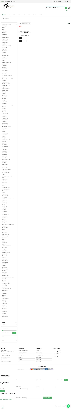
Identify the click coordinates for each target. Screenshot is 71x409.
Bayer (3, 49)
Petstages (4, 217)
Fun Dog (3, 116)
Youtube (55, 354)
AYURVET (4, 47)
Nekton (3, 171)
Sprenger (4, 267)
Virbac (3, 300)
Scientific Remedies (6, 245)
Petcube (4, 208)
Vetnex (3, 295)
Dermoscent (4, 82)
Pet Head (4, 197)
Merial (3, 162)
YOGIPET (4, 311)
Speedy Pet (4, 262)
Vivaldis (3, 303)
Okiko (3, 180)
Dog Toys (22, 31)
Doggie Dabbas (5, 85)
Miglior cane (4, 164)
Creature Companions (6, 78)
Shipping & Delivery (39, 355)
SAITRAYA (4, 237)
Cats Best (4, 65)
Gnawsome (4, 124)
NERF (3, 174)
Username (18, 380)
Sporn (3, 264)
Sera (3, 249)
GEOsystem (4, 119)
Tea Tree (4, 272)
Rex (3, 229)
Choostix (4, 72)
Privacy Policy (38, 361)
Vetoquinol (4, 296)
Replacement (38, 350)
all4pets (4, 31)
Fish (29, 14)
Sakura (3, 239)
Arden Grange (5, 37)
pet (3, 192)
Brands (34, 14)
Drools (3, 96)
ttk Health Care (5, 282)
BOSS (3, 60)
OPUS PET (4, 182)
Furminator (4, 118)
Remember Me (60, 380)
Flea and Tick (30, 31)
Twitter (57, 351)
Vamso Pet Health (5, 288)
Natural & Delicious (6, 169)
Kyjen (3, 147)
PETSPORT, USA (5, 214)
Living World (4, 149)
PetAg (3, 204)
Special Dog (4, 260)
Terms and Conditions (22, 352)
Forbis (3, 111)
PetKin (3, 209)
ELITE (3, 100)
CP (2, 77)
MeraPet (4, 161)
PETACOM (4, 203)
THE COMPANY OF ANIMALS (7, 277)
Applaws (4, 34)
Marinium (4, 154)
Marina (3, 152)
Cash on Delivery (22, 355)
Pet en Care (4, 195)
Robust (3, 231)
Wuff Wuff (4, 310)
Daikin (3, 80)
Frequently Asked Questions (23, 350)
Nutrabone (4, 179)
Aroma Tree (4, 40)
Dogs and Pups (5, 88)
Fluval (3, 110)
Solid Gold (4, 259)
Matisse (3, 156)
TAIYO (3, 270)
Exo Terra (4, 103)
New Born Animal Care (6, 175)
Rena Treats (4, 227)
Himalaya (4, 133)
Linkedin (55, 356)
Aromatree (4, 42)
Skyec (3, 254)
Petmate (4, 211)
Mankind (4, 151)
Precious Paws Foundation (7, 224)
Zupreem (4, 315)
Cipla (3, 73)
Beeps (3, 52)
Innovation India (5, 139)
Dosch (3, 93)
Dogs (14, 14)
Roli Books (4, 232)
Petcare (3, 206)
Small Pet (4, 255)
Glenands (4, 123)
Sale (3, 240)
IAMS (3, 136)
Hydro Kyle (4, 134)
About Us (20, 359)
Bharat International (6, 54)
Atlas (3, 44)
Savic (3, 244)
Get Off (3, 121)
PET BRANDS (4, 194)
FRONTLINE (4, 115)
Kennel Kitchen (5, 146)
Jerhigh (3, 144)
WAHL (3, 305)
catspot (3, 68)
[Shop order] (26, 23)
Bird (24, 14)
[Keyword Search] (55, 8)
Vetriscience (4, 298)
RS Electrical (4, 236)
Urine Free (4, 285)
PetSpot (3, 216)
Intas (3, 141)
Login (67, 10)
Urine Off (4, 287)
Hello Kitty (4, 128)
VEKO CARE (4, 290)
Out (3, 185)
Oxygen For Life (5, 187)
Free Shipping (38, 359)
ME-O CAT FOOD (5, 159)
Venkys (3, 292)
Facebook (60, 351)
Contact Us (20, 357)
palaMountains (5, 189)
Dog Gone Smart (5, 83)
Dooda (27, 31)
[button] (68, 406)
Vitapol (3, 301)
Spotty (3, 265)
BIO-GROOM (4, 55)
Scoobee (4, 247)
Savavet (3, 242)
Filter (14, 332)
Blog (19, 361)
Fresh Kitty (4, 113)
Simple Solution (5, 252)
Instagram (57, 354)
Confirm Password (23, 388)
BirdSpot (4, 59)
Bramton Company (6, 62)
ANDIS (3, 32)
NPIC (3, 177)
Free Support (38, 357)
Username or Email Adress (21, 397)
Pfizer (3, 219)
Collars (20, 31)
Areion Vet (4, 39)
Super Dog (4, 268)
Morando (4, 166)
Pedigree (4, 190)
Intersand (4, 143)
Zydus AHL (4, 316)
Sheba (3, 250)
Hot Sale (40, 14)
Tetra (3, 273)
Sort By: (20, 23)
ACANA (3, 26)
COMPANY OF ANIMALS (6, 75)
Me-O (3, 157)
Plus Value (4, 222)
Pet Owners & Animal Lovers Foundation (7, 199)
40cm (3, 338)
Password (38, 380)
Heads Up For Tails (6, 126)
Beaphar (4, 50)
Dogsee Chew (5, 90)
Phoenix (3, 221)
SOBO (3, 257)
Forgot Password (3, 399)
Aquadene (4, 36)
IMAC (3, 138)
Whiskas (4, 306)
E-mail (38, 386)
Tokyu (3, 278)
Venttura (4, 293)
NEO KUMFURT (5, 172)
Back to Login (8, 399)
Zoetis (3, 313)
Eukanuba (4, 101)
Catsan (3, 67)
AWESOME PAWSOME (6, 45)
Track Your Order (57, 1)
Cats (19, 14)
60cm (3, 340)
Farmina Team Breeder (6, 105)
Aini (3, 29)
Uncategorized (5, 283)
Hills (3, 131)
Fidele (3, 106)
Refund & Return (39, 352)
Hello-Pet (4, 129)
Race (3, 226)
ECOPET (3, 98)
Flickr (58, 356)
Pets (3, 212)
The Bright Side (5, 275)
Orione (3, 184)
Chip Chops (4, 70)
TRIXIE (3, 280)
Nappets (4, 167)
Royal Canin (4, 234)
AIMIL (3, 27)
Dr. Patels (4, 95)
